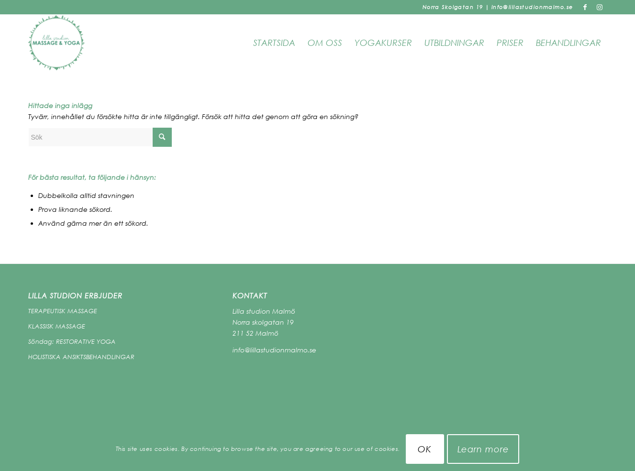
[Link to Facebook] (585, 7)
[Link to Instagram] (600, 7)
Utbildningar (454, 42)
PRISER (510, 42)
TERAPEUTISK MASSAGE (62, 311)
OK (425, 449)
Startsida (274, 42)
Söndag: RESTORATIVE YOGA (72, 341)
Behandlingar (568, 42)
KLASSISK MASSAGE (56, 326)
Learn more (483, 449)
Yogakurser (383, 42)
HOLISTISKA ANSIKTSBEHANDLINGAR (81, 357)
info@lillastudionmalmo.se (274, 350)
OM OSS (325, 42)
